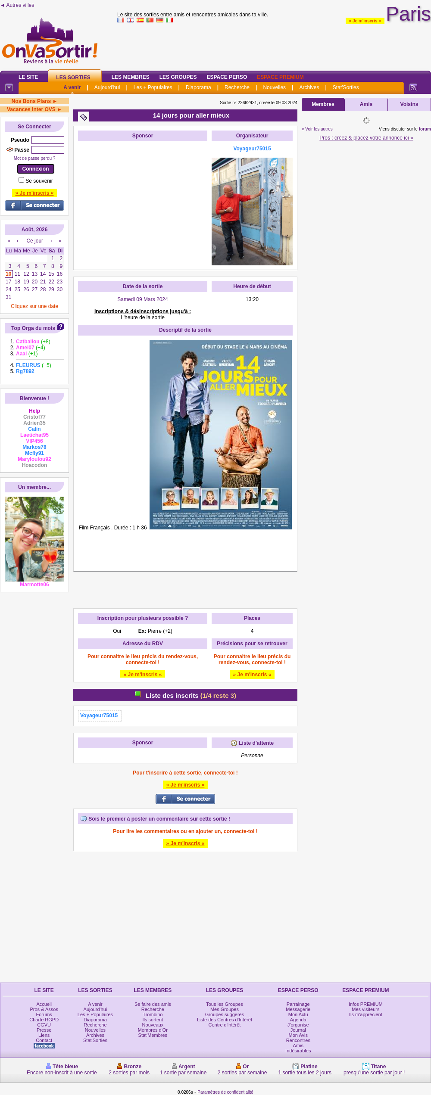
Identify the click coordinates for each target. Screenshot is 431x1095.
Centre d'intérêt (225, 1024)
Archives (309, 87)
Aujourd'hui (107, 87)
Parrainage (298, 1004)
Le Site (28, 77)
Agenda (298, 1019)
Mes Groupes (224, 1009)
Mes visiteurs (365, 1009)
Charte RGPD (44, 1019)
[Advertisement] (142, 199)
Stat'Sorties (346, 87)
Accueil (43, 1004)
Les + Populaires (153, 87)
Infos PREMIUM (366, 1004)
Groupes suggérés (224, 1014)
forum (425, 129)
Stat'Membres (153, 1035)
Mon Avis (298, 1035)
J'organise (298, 1024)
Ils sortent (153, 1019)
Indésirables (298, 1050)
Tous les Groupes (224, 1004)
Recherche (237, 87)
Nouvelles (274, 87)
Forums (44, 1014)
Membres (323, 104)
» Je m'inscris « (365, 21)
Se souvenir (39, 181)
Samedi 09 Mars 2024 (142, 299)
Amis (366, 104)
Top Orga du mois (33, 328)
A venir (72, 87)
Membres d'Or (153, 1030)
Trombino (152, 1014)
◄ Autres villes (17, 5)
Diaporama (198, 87)
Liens (44, 1035)
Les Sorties (73, 78)
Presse (44, 1030)
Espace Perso (226, 77)
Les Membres (131, 77)
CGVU (44, 1024)
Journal (298, 1030)
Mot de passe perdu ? (35, 158)
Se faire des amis (152, 1004)
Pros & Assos (44, 1009)
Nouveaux (153, 1024)
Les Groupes (178, 77)
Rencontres (298, 1040)
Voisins (409, 104)
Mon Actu (298, 1014)
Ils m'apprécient (365, 1014)
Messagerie (298, 1009)
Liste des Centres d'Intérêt (224, 1019)
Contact (44, 1040)
